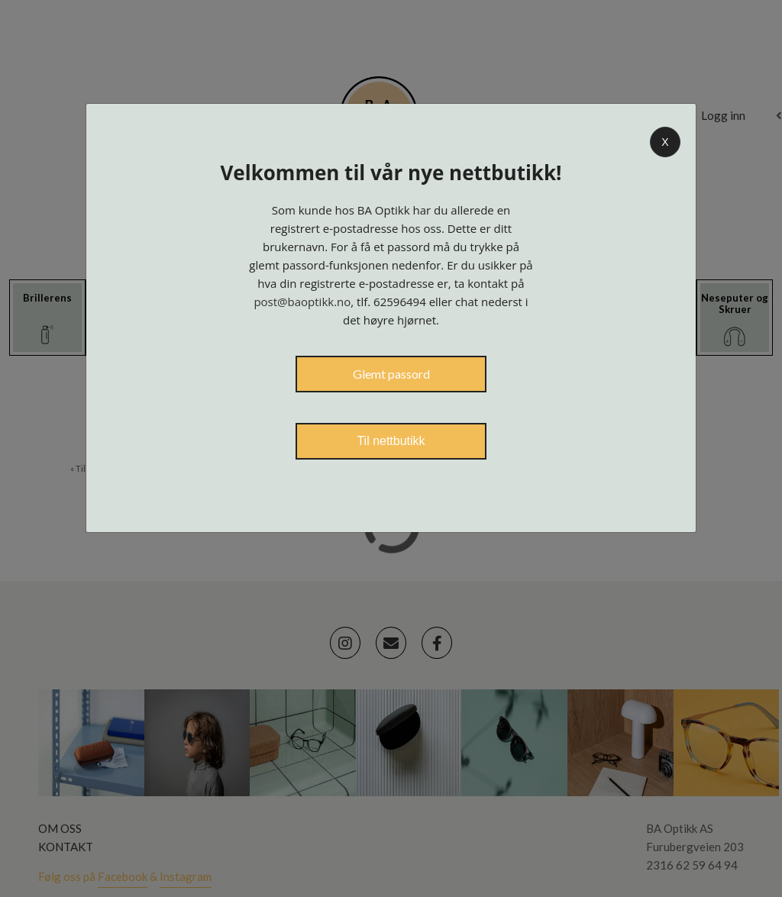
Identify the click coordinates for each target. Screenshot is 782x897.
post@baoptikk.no (302, 301)
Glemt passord (391, 373)
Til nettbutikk (391, 440)
